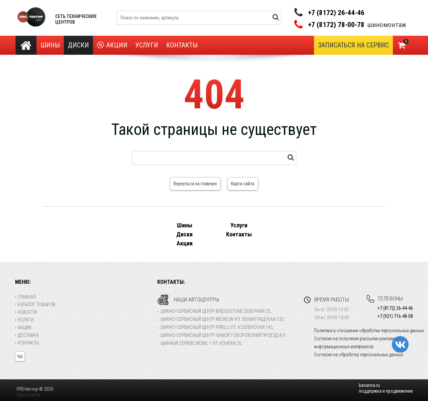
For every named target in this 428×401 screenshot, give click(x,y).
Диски (78, 45)
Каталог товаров (35, 304)
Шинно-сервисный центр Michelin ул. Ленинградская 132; (222, 319)
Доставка (27, 335)
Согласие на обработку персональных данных (358, 354)
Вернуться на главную (195, 183)
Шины (50, 45)
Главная (25, 296)
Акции (112, 45)
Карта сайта (242, 183)
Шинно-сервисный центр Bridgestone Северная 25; (215, 311)
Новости (26, 312)
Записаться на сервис (353, 45)
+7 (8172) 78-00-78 (336, 25)
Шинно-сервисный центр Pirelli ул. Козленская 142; (217, 327)
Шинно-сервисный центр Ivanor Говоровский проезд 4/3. (223, 335)
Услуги (146, 45)
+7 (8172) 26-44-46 (336, 13)
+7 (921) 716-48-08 (395, 316)
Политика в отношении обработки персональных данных (369, 330)
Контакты (182, 45)
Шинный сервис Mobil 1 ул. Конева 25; (201, 343)
